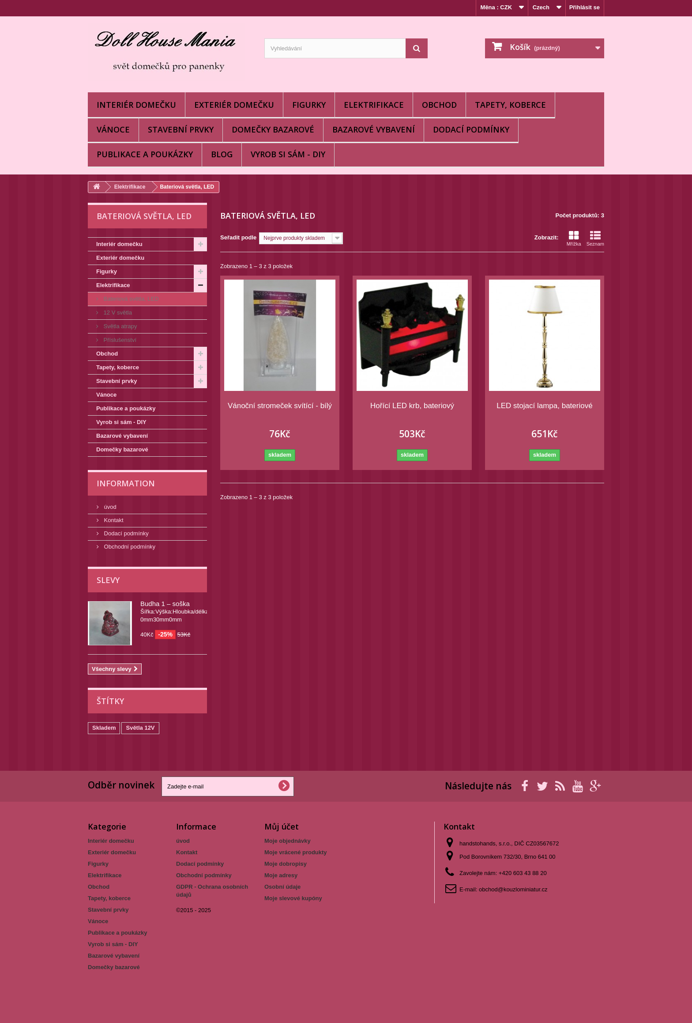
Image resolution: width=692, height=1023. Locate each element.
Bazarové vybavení (373, 129)
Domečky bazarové (273, 129)
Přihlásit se (584, 7)
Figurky (309, 104)
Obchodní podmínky (128, 546)
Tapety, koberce (510, 104)
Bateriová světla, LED (130, 299)
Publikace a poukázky (145, 154)
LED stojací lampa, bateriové (544, 406)
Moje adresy (280, 875)
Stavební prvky (181, 129)
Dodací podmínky (471, 129)
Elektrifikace (374, 104)
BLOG (222, 154)
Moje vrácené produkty (295, 852)
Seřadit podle (238, 237)
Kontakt (113, 520)
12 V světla (117, 312)
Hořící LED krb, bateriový (412, 406)
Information (126, 483)
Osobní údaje (282, 886)
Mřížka (574, 238)
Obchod (439, 104)
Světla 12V (140, 727)
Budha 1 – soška (165, 603)
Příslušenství (119, 340)
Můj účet (281, 826)
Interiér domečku (136, 104)
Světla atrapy (119, 326)
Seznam (595, 238)
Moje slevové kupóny (293, 898)
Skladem (104, 727)
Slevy (108, 580)
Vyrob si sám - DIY (288, 154)
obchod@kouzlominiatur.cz (513, 889)
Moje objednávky (287, 840)
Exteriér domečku (234, 104)
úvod (109, 507)
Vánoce (113, 129)
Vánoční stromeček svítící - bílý (280, 406)
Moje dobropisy (285, 863)
